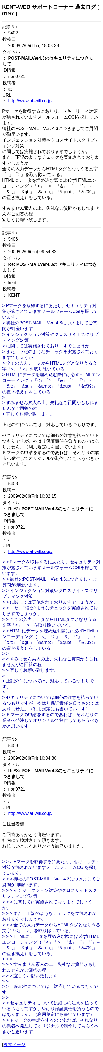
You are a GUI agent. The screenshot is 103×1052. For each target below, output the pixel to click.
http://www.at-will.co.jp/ (30, 101)
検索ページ (14, 1044)
